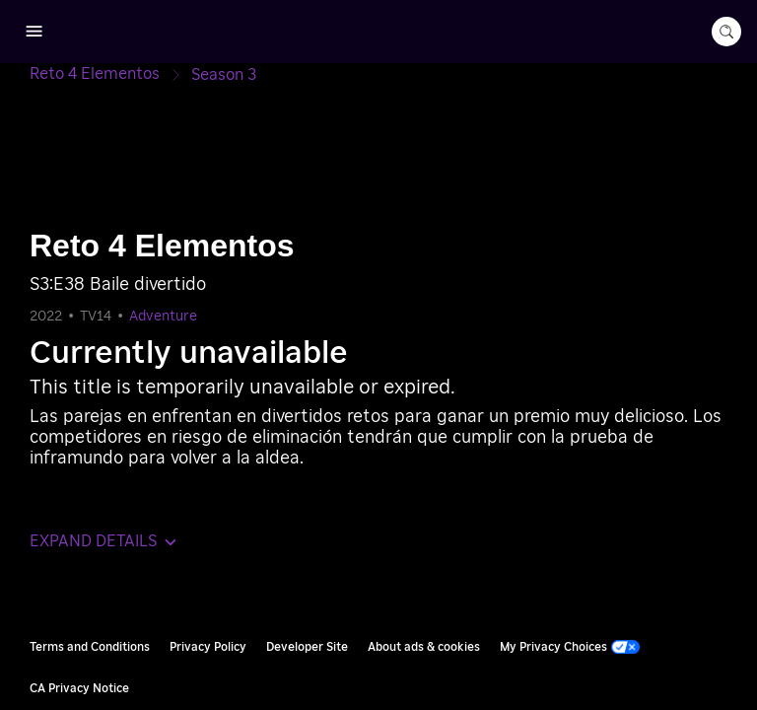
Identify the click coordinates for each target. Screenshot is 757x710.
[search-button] (726, 31)
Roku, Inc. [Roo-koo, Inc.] (701, 547)
